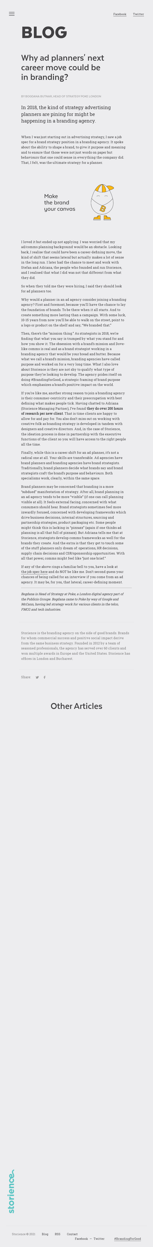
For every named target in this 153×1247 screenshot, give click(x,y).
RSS (57, 1234)
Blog (44, 32)
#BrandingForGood (127, 1239)
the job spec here (34, 572)
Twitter (138, 14)
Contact (72, 1234)
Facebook (120, 14)
